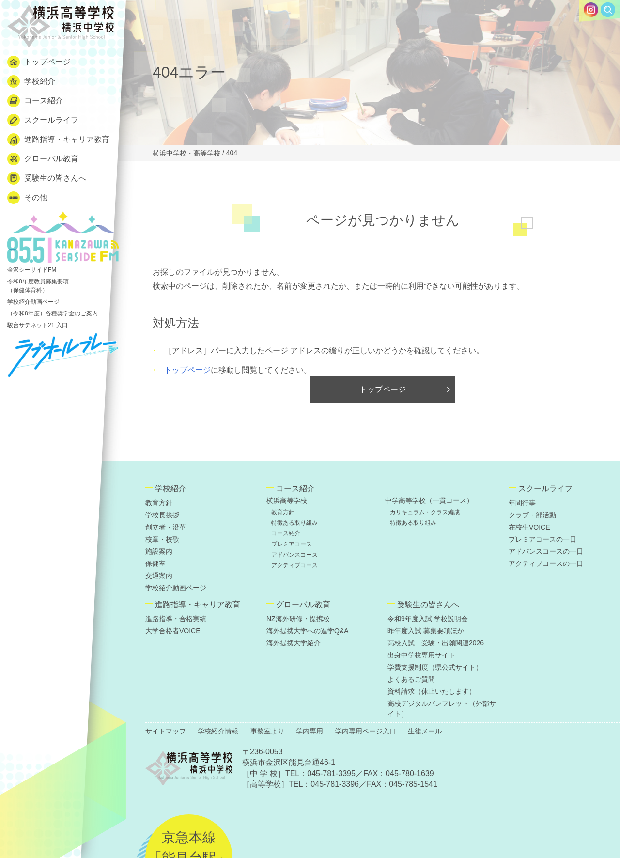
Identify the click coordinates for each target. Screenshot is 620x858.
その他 (27, 197)
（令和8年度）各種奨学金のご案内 (52, 313)
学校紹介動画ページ (33, 301)
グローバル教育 (42, 159)
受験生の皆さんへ (46, 178)
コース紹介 (35, 100)
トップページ (39, 62)
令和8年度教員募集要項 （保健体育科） (38, 286)
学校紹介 (31, 81)
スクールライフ (42, 120)
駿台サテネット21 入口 (37, 325)
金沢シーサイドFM (63, 242)
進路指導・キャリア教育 (58, 139)
